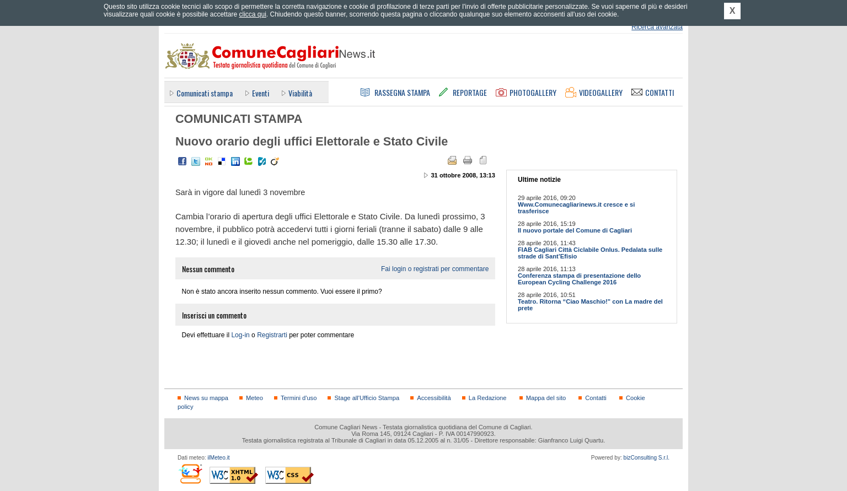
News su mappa (206, 398)
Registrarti (272, 335)
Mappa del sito (546, 398)
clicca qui (252, 14)
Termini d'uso (299, 398)
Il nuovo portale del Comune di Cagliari (575, 230)
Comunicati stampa (204, 93)
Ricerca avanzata (657, 27)
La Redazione (488, 398)
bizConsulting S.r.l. (646, 458)
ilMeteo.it (218, 458)
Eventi (260, 93)
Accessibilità (434, 398)
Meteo (254, 398)
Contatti (595, 398)
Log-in (240, 335)
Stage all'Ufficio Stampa (366, 398)
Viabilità (300, 93)
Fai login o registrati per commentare (435, 269)
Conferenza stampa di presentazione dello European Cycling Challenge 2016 (579, 278)
